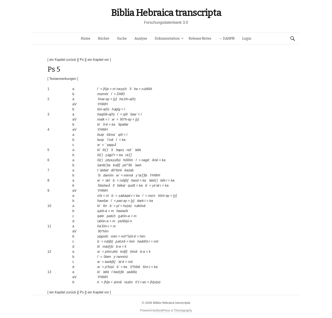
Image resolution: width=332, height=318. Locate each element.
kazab (129, 170)
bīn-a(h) (103, 109)
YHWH (102, 104)
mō (156, 241)
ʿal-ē (121, 262)
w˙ (114, 119)
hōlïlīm (128, 160)
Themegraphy (183, 310)
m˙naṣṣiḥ (120, 89)
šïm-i (146, 267)
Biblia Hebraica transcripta (166, 12)
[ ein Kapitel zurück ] (62, 59)
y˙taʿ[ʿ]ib (141, 175)
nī (107, 195)
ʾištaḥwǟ (103, 185)
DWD (121, 94)
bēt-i (163, 180)
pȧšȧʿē (120, 241)
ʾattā (137, 150)
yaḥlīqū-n (125, 221)
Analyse (140, 38)
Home (85, 38)
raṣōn (128, 282)
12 (49, 251)
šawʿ (133, 114)
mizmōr (102, 94)
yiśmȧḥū (111, 251)
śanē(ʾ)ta (104, 165)
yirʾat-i (156, 185)
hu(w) (127, 206)
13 (49, 272)
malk (101, 119)
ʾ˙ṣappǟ (110, 145)
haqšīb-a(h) (106, 114)
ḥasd (134, 180)
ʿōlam (107, 256)
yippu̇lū (102, 236)
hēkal (121, 185)
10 (49, 206)
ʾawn (137, 165)
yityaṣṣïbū (112, 160)
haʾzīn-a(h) (127, 99)
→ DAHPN (227, 38)
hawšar (102, 201)
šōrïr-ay (163, 195)
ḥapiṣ (120, 150)
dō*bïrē (116, 170)
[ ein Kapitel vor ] (98, 59)
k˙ (98, 282)
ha (136, 89)
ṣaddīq (132, 272)
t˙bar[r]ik (118, 272)
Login (246, 38)
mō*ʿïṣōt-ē (128, 236)
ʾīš (99, 175)
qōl (125, 114)
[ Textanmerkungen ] (62, 79)
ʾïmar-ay (103, 99)
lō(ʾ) (105, 150)
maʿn (151, 195)
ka (113, 124)
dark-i (141, 201)
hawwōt (122, 211)
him (142, 236)
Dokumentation (167, 38)
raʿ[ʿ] (128, 155)
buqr (100, 134)
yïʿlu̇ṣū (109, 267)
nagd (145, 160)
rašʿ (129, 150)
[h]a (106, 89)
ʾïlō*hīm (103, 231)
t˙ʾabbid (102, 170)
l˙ (98, 89)
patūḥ (111, 216)
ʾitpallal (123, 124)
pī (117, 206)
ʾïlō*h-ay (125, 119)
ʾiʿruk (110, 140)
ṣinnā (117, 282)
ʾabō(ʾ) (153, 180)
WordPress (163, 310)
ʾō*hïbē (135, 267)
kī (98, 124)
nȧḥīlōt (147, 89)
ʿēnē (155, 160)
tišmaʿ (111, 134)
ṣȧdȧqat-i (125, 195)
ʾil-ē (105, 124)
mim (114, 236)
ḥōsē (133, 251)
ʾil (130, 89)
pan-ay (122, 201)
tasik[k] (110, 262)
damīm (108, 175)
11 (49, 226)
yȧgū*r (110, 155)
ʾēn (105, 206)
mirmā (128, 175)
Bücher (103, 38)
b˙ (114, 180)
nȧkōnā (139, 206)
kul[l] (116, 165)
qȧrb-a (102, 211)
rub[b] (124, 180)
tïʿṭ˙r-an (140, 282)
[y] (115, 99)
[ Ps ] (82, 59)
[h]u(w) (155, 282)
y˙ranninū (121, 256)
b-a (118, 246)
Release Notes (200, 38)
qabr (100, 216)
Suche (122, 38)
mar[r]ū (108, 246)
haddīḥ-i (143, 241)
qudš (131, 185)
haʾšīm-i (103, 226)
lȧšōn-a (103, 221)
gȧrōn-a (124, 216)
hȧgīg (116, 109)
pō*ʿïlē (127, 165)
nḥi (99, 195)
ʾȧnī (107, 180)
